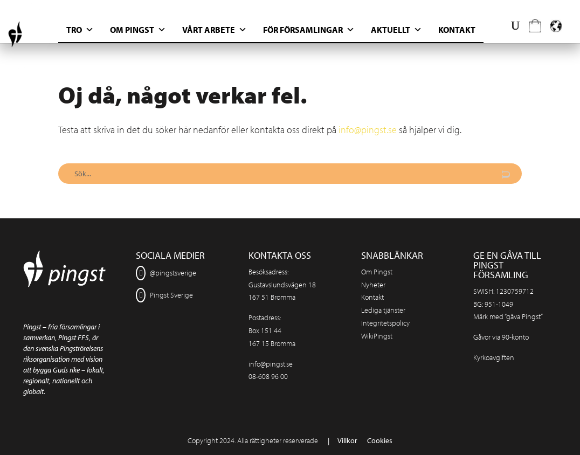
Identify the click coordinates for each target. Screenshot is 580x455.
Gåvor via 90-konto (501, 337)
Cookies (379, 440)
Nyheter (373, 284)
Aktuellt (396, 29)
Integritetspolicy (385, 323)
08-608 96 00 (268, 376)
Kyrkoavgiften (493, 357)
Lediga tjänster (383, 310)
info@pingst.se (368, 129)
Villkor (347, 440)
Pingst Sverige (171, 295)
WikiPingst (376, 336)
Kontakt (456, 29)
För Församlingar (309, 29)
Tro (80, 29)
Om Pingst (138, 29)
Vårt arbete (214, 29)
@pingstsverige (173, 273)
